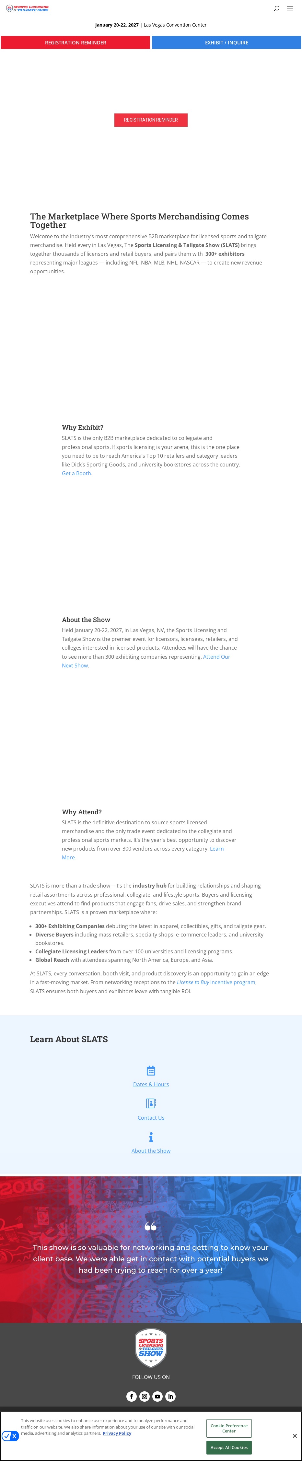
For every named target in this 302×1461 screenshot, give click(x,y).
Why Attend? (82, 811)
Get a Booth (76, 473)
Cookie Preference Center (229, 1428)
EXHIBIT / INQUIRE (226, 42)
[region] (151, 109)
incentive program (216, 982)
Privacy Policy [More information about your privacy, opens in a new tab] (117, 1433)
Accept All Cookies (229, 1447)
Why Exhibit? (82, 427)
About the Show (86, 619)
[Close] (295, 1436)
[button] (151, 109)
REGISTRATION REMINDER (75, 42)
